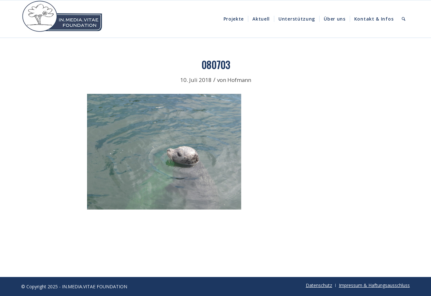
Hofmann (239, 80)
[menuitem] (233, 19)
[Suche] (404, 19)
